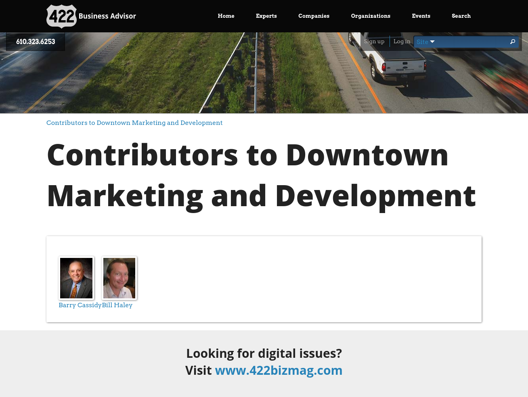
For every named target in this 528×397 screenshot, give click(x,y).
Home (226, 16)
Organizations (371, 16)
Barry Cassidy (80, 305)
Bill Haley (117, 305)
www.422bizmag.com (279, 370)
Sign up (374, 41)
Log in (402, 41)
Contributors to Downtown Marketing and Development (134, 123)
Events (421, 16)
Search (461, 16)
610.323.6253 (35, 42)
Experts (266, 16)
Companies (313, 16)
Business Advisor (91, 16)
